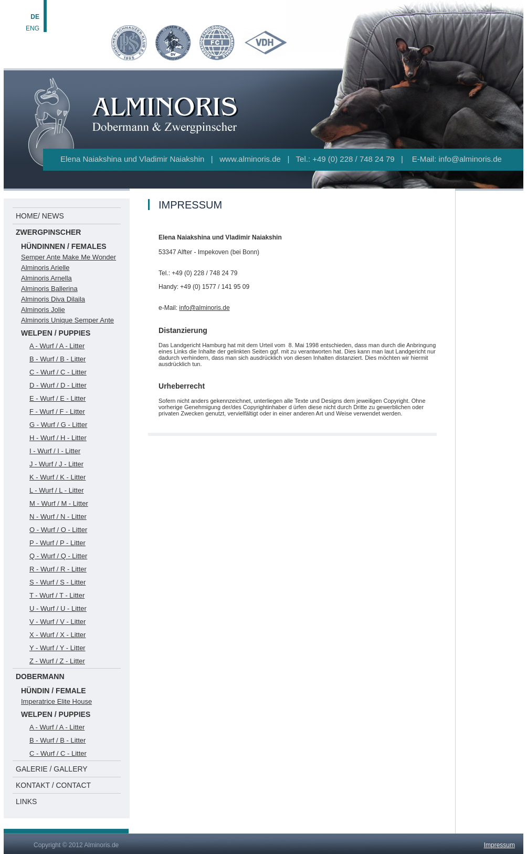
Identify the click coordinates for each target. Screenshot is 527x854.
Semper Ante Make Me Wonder (68, 257)
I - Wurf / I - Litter (54, 451)
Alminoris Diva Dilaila (53, 299)
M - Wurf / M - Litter (58, 503)
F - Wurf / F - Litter (57, 411)
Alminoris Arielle (45, 268)
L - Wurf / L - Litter (56, 490)
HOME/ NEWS (40, 216)
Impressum (499, 845)
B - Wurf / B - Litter (57, 359)
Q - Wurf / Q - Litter (58, 556)
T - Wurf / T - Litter (57, 595)
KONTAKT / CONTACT (53, 785)
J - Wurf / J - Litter (56, 464)
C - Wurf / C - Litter (58, 372)
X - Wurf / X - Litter (57, 635)
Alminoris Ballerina (49, 289)
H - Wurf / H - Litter (58, 438)
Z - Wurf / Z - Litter (57, 661)
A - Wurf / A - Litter (57, 346)
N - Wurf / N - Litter (58, 516)
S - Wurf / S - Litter (57, 582)
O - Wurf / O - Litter (58, 530)
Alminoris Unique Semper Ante (67, 320)
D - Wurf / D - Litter (58, 385)
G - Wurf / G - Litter (58, 425)
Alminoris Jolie (43, 310)
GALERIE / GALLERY (52, 769)
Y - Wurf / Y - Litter (57, 648)
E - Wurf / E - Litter (57, 398)
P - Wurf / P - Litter (57, 543)
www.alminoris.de (250, 158)
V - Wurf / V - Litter (57, 622)
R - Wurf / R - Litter (58, 569)
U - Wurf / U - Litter (58, 608)
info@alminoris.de (470, 158)
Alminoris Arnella (46, 278)
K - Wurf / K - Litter (57, 477)
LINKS (26, 801)
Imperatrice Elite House (56, 701)
